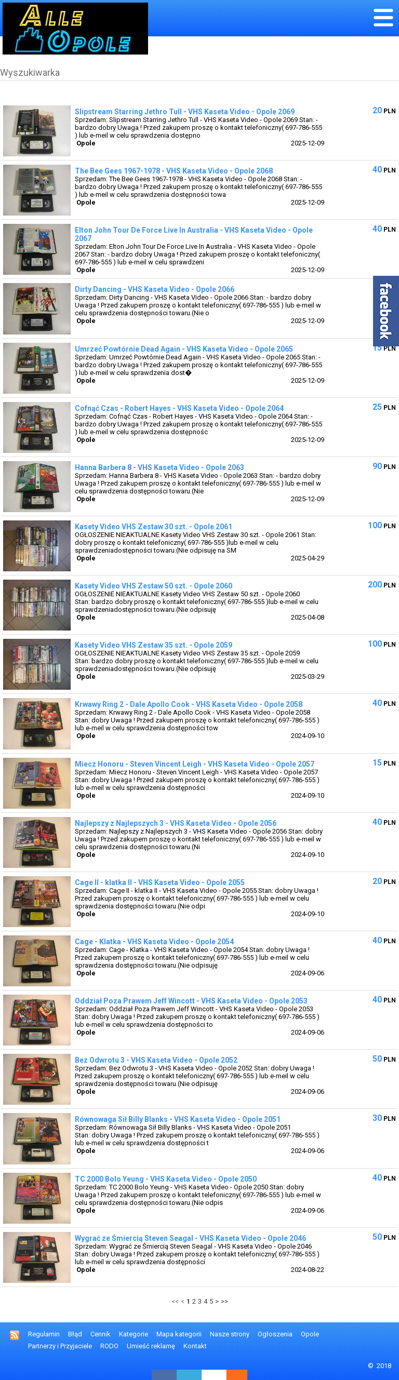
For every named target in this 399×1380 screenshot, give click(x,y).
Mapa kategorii (179, 1334)
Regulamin (44, 1334)
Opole (310, 1334)
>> (224, 1301)
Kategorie (133, 1334)
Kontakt (195, 1346)
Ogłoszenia (275, 1334)
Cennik (100, 1334)
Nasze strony (229, 1334)
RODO (109, 1346)
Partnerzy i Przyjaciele (60, 1346)
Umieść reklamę (151, 1346)
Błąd (75, 1334)
